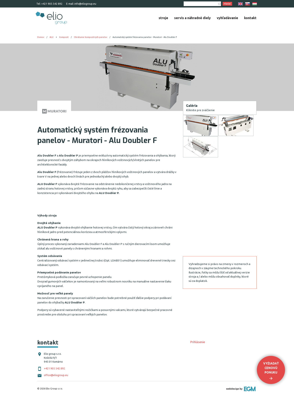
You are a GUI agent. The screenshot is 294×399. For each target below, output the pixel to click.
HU (254, 3)
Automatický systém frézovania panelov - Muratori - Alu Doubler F (144, 37)
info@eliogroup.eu (85, 3)
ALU (51, 37)
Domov (40, 37)
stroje (163, 18)
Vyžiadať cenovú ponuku (271, 368)
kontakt (250, 18)
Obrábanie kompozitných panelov (90, 37)
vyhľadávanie (227, 18)
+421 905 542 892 (51, 3)
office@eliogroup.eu (56, 375)
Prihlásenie (197, 342)
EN (240, 3)
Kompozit (64, 37)
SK (247, 3)
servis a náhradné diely (192, 18)
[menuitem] (163, 18)
